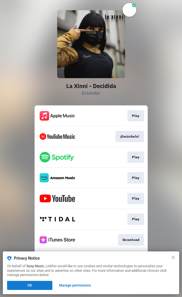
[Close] (173, 257)
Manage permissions (75, 285)
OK (29, 285)
